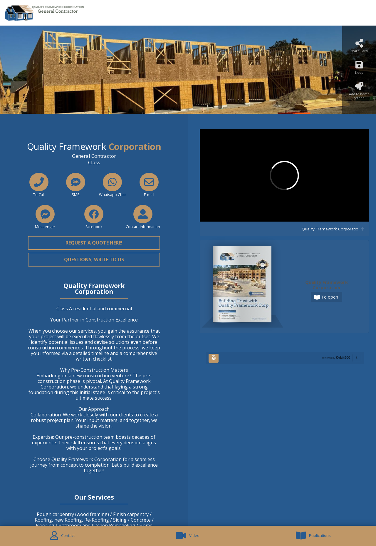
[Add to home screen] (359, 92)
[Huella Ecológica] (214, 358)
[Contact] (62, 536)
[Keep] (359, 68)
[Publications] (313, 536)
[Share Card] (359, 47)
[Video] (188, 536)
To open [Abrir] (326, 297)
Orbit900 (343, 358)
